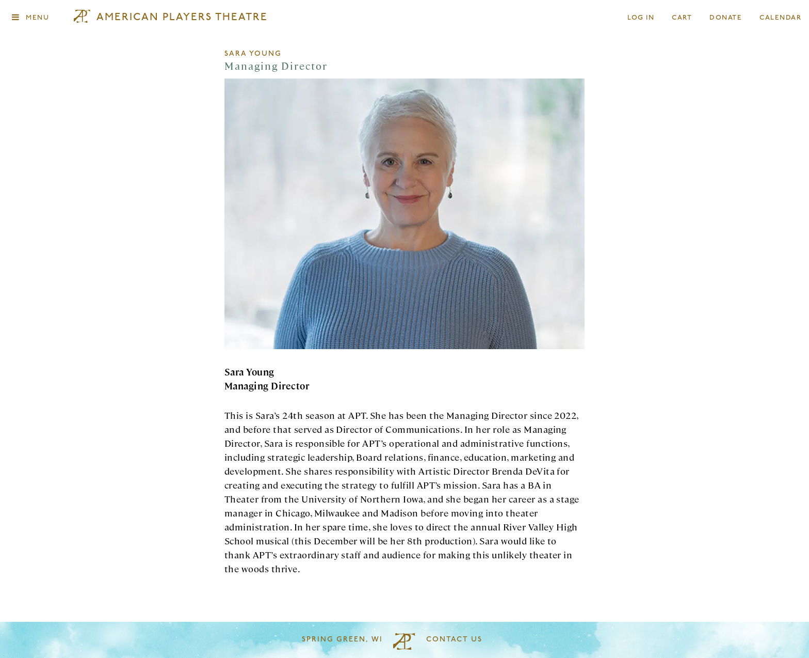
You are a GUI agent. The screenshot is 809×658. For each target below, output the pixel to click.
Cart (682, 17)
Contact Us (454, 640)
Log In (641, 17)
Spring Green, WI (342, 640)
